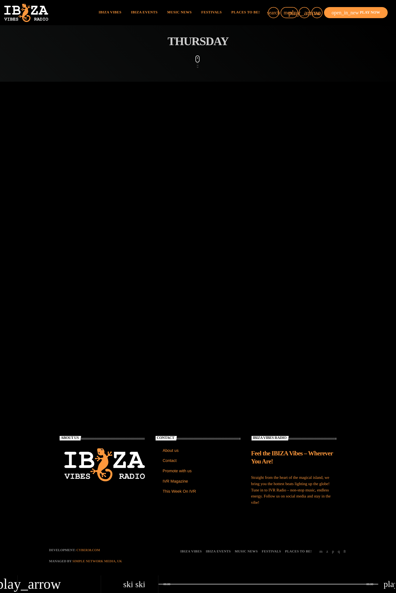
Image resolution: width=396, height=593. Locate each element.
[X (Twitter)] (327, 551)
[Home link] (26, 12)
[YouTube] (321, 551)
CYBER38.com (88, 550)
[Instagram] (339, 551)
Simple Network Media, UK (97, 561)
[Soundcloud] (333, 551)
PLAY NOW (356, 12)
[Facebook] (345, 551)
